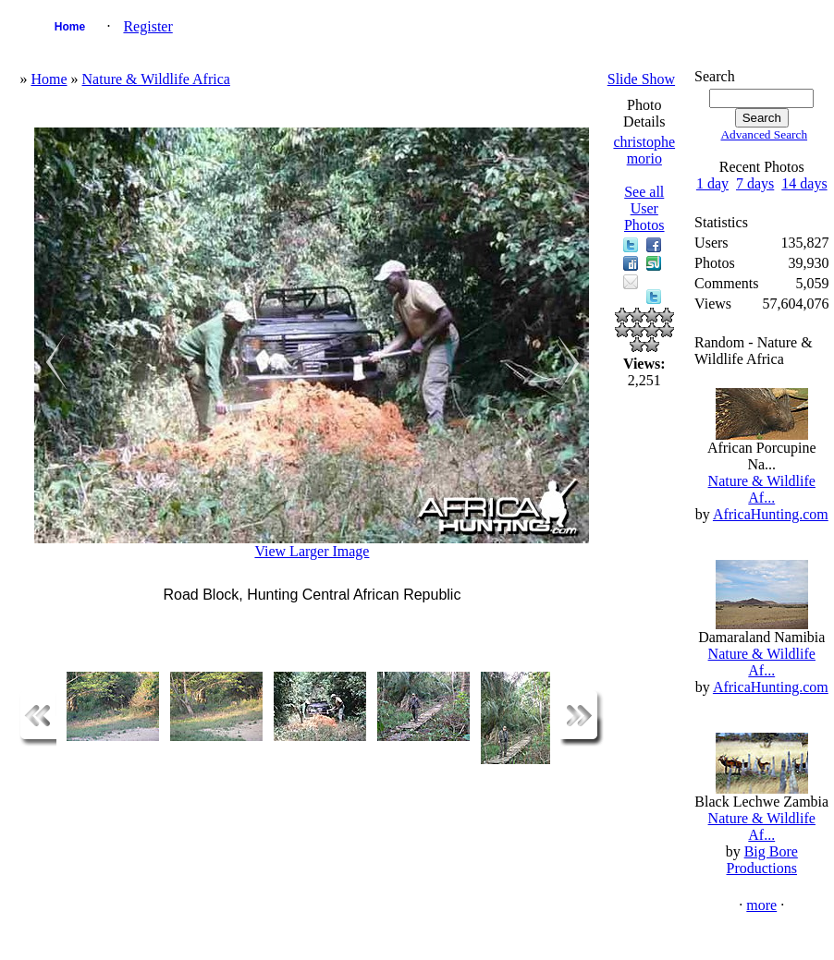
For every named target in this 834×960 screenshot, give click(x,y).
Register (147, 26)
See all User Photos (644, 208)
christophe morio (644, 150)
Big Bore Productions (762, 860)
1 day (712, 183)
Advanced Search (763, 134)
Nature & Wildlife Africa (156, 79)
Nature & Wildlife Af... (762, 489)
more (761, 905)
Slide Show (641, 79)
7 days (755, 183)
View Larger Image (311, 551)
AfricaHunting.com (770, 514)
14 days (804, 183)
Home (70, 26)
